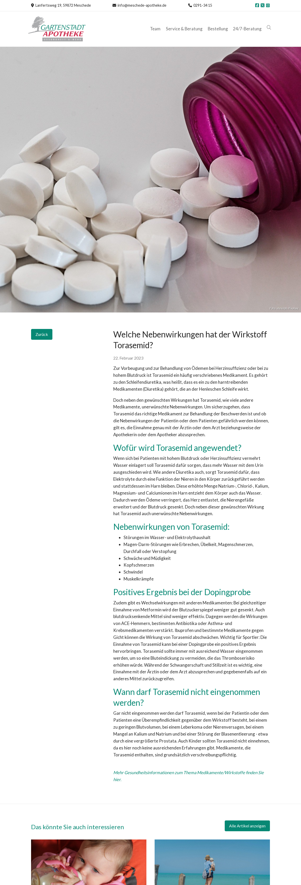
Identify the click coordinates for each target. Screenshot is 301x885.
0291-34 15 (202, 5)
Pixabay (293, 308)
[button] (269, 27)
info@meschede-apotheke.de (142, 5)
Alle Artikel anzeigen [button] (247, 825)
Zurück (41, 334)
